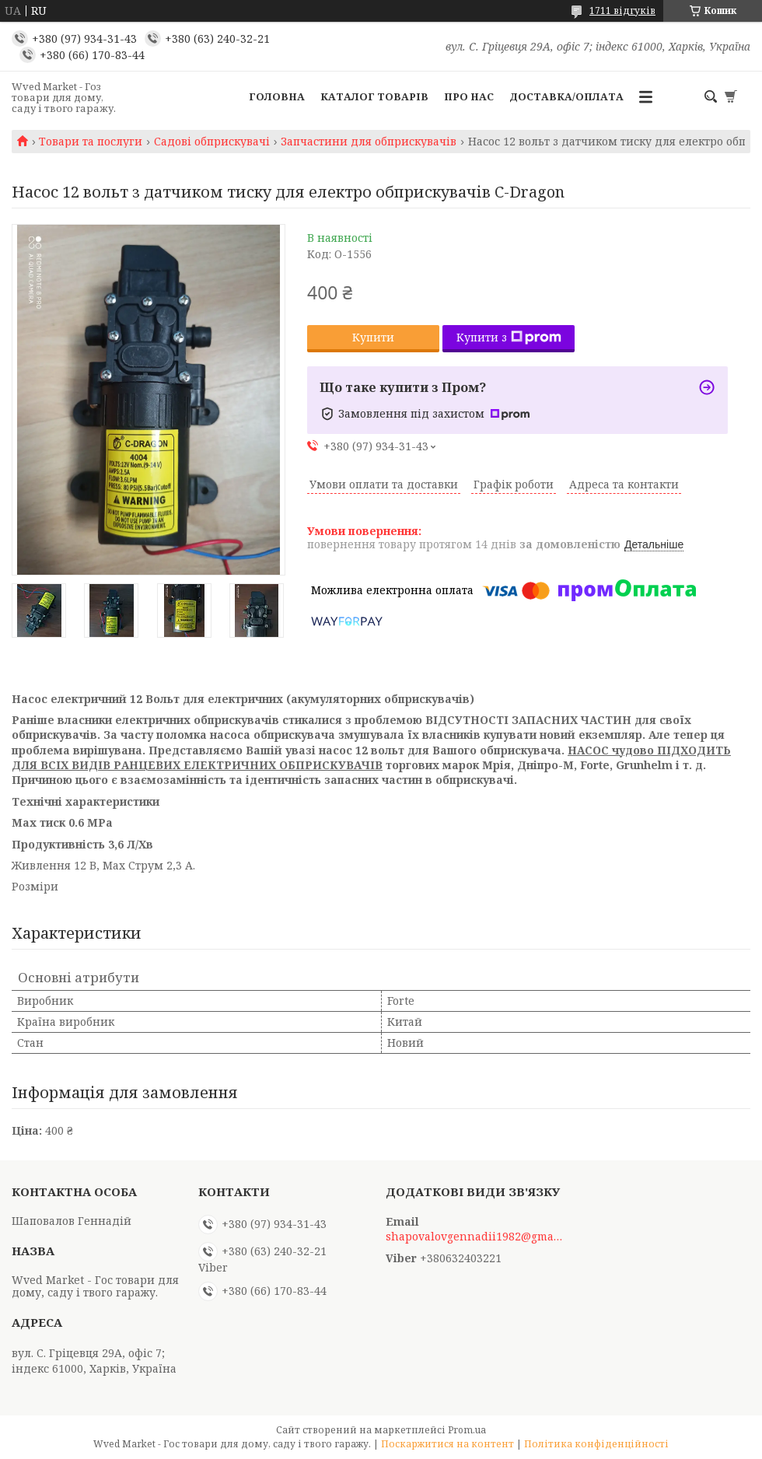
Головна (277, 96)
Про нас (469, 96)
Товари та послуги (90, 141)
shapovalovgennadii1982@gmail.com (475, 1237)
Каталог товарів (374, 96)
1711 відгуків (622, 10)
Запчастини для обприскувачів (368, 141)
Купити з (508, 337)
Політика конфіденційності (596, 1443)
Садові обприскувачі (212, 141)
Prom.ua (467, 1429)
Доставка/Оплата (566, 96)
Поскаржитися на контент (447, 1443)
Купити (373, 337)
